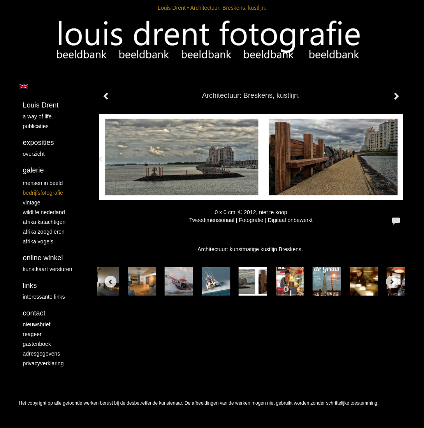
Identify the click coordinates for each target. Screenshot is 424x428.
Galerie (33, 170)
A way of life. (38, 116)
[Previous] (110, 281)
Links (30, 285)
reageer (32, 334)
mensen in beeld (43, 183)
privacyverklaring (43, 363)
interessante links (44, 297)
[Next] (392, 281)
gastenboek (37, 344)
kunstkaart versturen (47, 269)
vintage (31, 202)
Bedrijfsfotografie (43, 193)
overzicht (34, 154)
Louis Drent (172, 8)
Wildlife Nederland (44, 212)
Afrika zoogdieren (44, 232)
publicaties (36, 126)
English (23, 86)
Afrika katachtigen (44, 222)
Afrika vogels (38, 241)
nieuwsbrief (37, 324)
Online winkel (43, 258)
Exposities (38, 142)
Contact (34, 313)
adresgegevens (41, 354)
